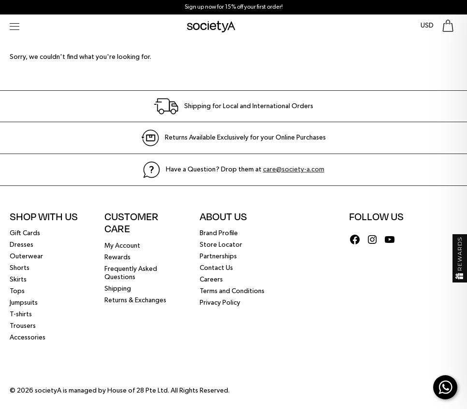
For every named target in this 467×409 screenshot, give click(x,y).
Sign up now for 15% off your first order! (234, 7)
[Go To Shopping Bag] (447, 25)
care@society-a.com (293, 169)
